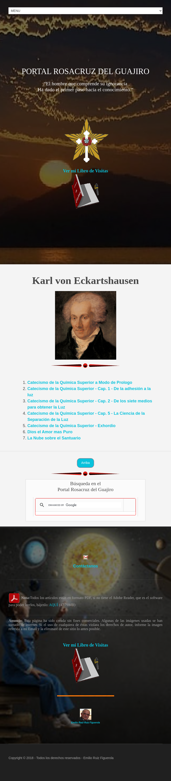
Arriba (85, 463)
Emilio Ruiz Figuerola (98, 758)
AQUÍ (53, 605)
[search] (84, 505)
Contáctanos (85, 566)
